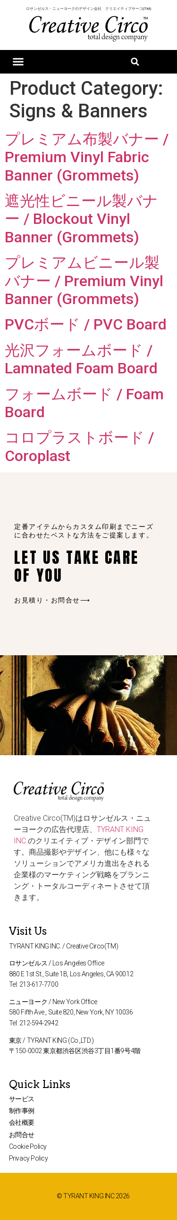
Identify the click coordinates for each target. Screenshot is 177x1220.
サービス (21, 1099)
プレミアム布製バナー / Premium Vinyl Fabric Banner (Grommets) (87, 157)
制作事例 (21, 1110)
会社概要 (21, 1122)
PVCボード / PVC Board (86, 324)
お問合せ (21, 1134)
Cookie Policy (28, 1146)
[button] (18, 62)
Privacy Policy (28, 1158)
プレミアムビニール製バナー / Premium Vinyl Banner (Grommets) (84, 281)
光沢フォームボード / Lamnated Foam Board (81, 359)
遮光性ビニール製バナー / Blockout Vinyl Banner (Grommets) (81, 219)
